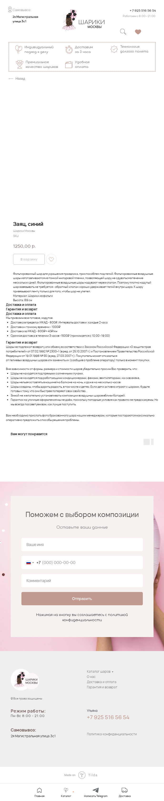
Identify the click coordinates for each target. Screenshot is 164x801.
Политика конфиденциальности (112, 734)
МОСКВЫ (95, 27)
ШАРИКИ (91, 22)
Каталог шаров (98, 671)
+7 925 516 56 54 (108, 717)
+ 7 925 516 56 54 (143, 10)
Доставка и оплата (101, 682)
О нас (91, 676)
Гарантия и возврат (102, 687)
